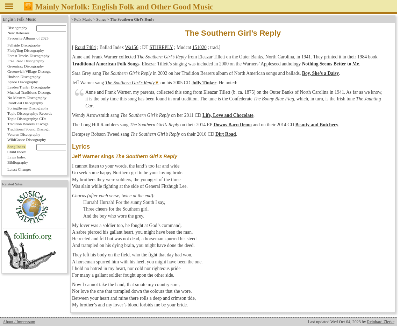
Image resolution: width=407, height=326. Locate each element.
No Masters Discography (27, 97)
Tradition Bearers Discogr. (28, 124)
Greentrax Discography (25, 66)
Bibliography (17, 162)
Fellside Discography (24, 45)
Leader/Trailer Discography (29, 87)
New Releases (18, 33)
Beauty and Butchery (316, 124)
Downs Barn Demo (232, 124)
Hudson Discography (24, 77)
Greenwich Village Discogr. (29, 71)
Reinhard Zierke (380, 321)
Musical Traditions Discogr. (29, 92)
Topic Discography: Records (29, 113)
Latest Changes (19, 169)
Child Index (16, 152)
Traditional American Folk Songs (106, 63)
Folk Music (83, 19)
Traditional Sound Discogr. (28, 129)
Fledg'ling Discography (25, 50)
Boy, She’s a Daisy (320, 73)
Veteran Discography (23, 134)
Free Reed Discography (25, 61)
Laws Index (16, 157)
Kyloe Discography (22, 82)
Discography (17, 28)
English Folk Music (19, 19)
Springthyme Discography (28, 108)
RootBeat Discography (25, 103)
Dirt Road (225, 134)
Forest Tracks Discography (28, 56)
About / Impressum (19, 321)
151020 (199, 47)
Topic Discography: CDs (26, 118)
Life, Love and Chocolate (228, 115)
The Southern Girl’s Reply (130, 82)
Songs (101, 19)
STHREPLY (161, 47)
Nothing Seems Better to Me (330, 63)
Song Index (16, 146)
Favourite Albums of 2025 (28, 38)
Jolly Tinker (204, 82)
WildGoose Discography (26, 139)
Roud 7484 (85, 47)
